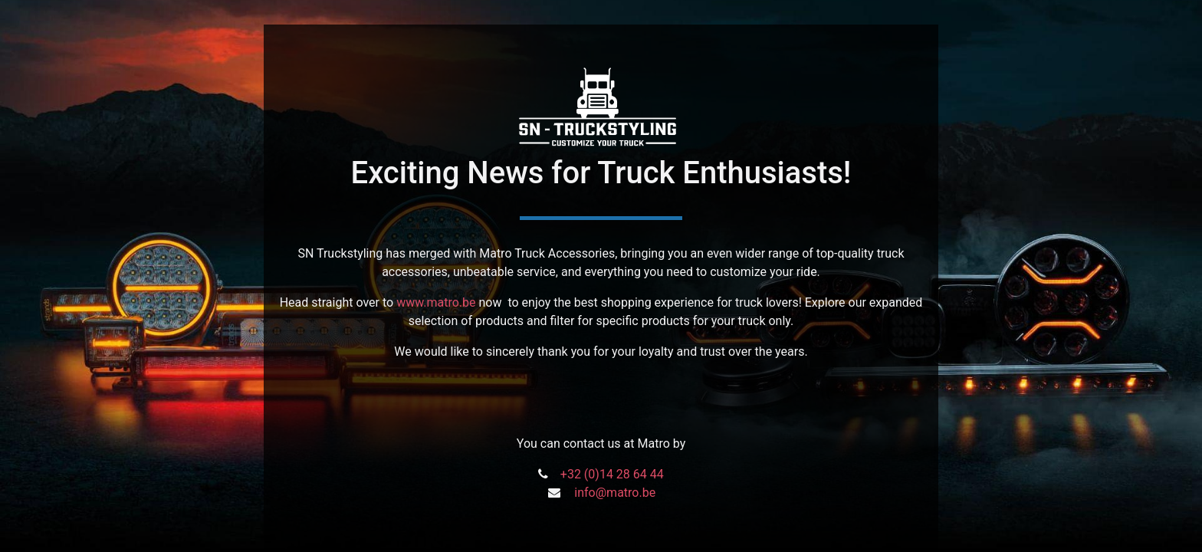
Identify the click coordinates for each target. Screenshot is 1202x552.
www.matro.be (435, 302)
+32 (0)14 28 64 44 (612, 474)
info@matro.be (614, 492)
